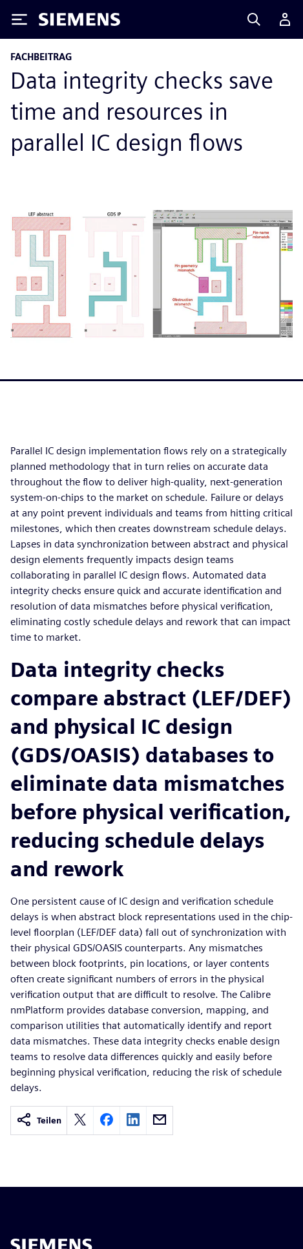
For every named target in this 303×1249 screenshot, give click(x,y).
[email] (159, 1120)
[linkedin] (133, 1120)
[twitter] (80, 1120)
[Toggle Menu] (19, 19)
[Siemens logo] (79, 19)
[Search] (254, 19)
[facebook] (107, 1120)
